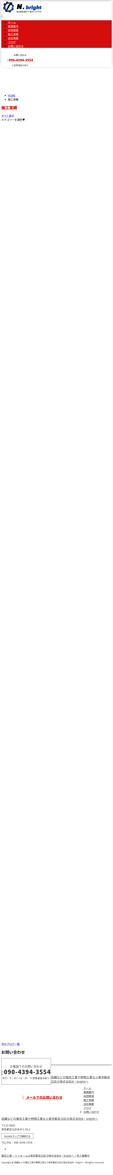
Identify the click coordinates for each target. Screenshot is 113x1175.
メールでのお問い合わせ (42, 1097)
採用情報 (13, 30)
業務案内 (13, 26)
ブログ (12, 42)
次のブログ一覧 (10, 1044)
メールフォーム (12, 69)
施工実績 (13, 34)
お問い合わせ (16, 46)
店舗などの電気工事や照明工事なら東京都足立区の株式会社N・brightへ (80, 1079)
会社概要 (13, 38)
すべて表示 (7, 116)
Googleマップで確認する (17, 1136)
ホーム (12, 22)
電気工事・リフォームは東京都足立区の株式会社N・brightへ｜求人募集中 (45, 1156)
